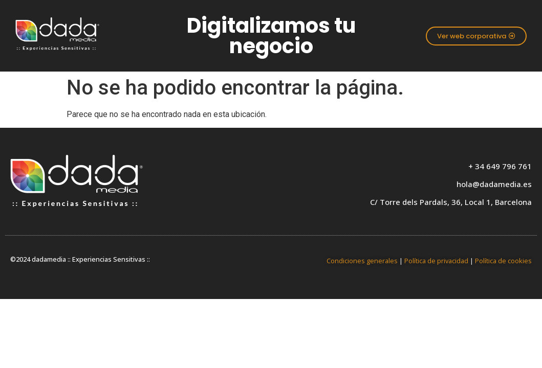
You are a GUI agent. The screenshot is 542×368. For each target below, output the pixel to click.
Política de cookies (503, 260)
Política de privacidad (436, 260)
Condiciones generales (362, 260)
